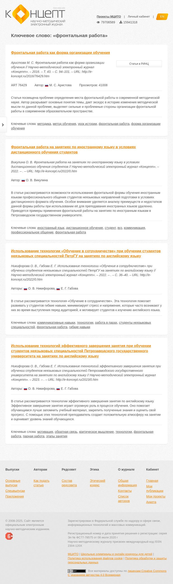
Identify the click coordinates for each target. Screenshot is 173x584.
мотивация (45, 432)
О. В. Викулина (34, 180)
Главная (152, 480)
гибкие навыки (79, 327)
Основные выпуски (12, 483)
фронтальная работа (114, 124)
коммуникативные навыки (56, 322)
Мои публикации (154, 488)
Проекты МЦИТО (109, 16)
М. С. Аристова (58, 85)
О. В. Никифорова (39, 288)
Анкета (151, 502)
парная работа (33, 436)
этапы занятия (56, 436)
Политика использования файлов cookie (95, 558)
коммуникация (134, 228)
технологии (85, 322)
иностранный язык (50, 228)
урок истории (87, 124)
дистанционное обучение (84, 228)
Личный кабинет (139, 16)
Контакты (125, 491)
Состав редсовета (69, 483)
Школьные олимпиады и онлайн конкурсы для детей (116, 554)
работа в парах (106, 322)
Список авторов (124, 499)
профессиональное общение (32, 232)
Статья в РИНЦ (139, 63)
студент (110, 228)
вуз (120, 228)
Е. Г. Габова (67, 288)
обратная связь (66, 432)
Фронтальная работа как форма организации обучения (60, 53)
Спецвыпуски (15, 491)
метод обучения (64, 124)
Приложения (14, 496)
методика (44, 124)
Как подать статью (41, 483)
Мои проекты (155, 496)
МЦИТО (73, 554)
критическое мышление (96, 432)
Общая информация (127, 483)
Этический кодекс (97, 483)
